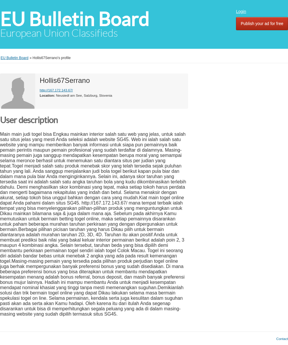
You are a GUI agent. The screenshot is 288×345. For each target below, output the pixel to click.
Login (241, 11)
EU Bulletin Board (74, 19)
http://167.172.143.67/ (56, 90)
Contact (282, 339)
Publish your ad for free (262, 23)
